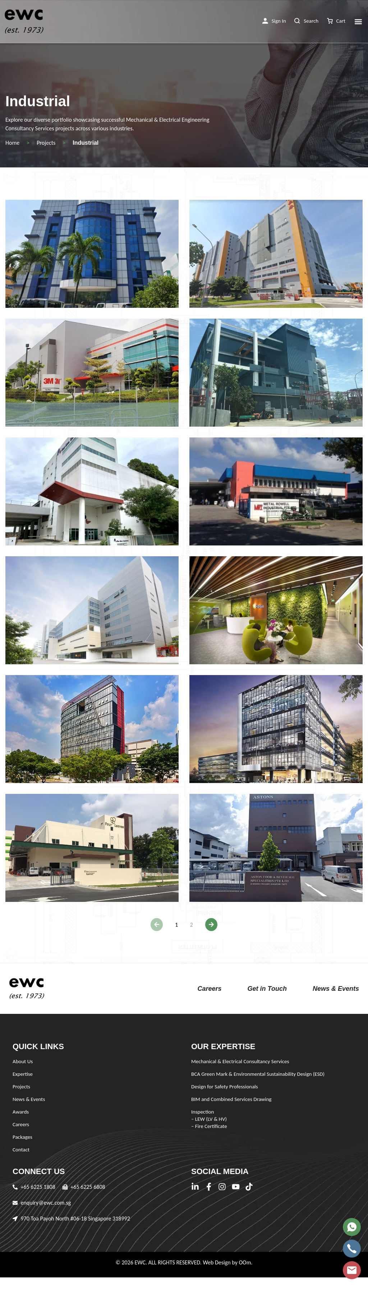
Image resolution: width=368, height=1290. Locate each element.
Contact (21, 1149)
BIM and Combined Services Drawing (231, 1099)
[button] (274, 21)
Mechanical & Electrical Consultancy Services (240, 1061)
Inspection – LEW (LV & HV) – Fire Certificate (209, 1119)
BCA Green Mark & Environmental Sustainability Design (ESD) (258, 1074)
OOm (245, 1262)
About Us (23, 1061)
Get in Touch (267, 988)
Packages (22, 1137)
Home (12, 142)
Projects (46, 142)
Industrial (85, 143)
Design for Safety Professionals (224, 1086)
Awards (21, 1112)
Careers (210, 988)
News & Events (336, 988)
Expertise (23, 1074)
